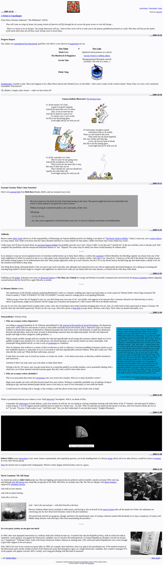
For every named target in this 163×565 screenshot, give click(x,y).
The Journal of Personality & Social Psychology (78, 325)
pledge (17, 278)
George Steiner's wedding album (97, 56)
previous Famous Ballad (47, 245)
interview (50, 399)
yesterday (100, 256)
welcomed (159, 12)
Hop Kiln (77, 308)
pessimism (52, 343)
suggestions (74, 44)
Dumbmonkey (7, 84)
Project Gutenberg (140, 278)
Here (3, 465)
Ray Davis (91, 563)
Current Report (143, 8)
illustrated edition (47, 278)
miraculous (23, 458)
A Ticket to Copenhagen (11, 16)
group (110, 458)
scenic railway (156, 238)
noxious (157, 458)
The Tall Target (18, 482)
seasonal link (15, 192)
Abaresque (23, 403)
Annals (160, 8)
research (20, 325)
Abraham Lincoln (18, 484)
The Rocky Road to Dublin (117, 238)
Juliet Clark (17, 238)
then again (156, 558)
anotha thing (11, 558)
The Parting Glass (93, 99)
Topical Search (153, 8)
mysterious (40, 378)
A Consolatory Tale (154, 377)
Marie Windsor (110, 482)
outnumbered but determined (25, 44)
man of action (108, 509)
